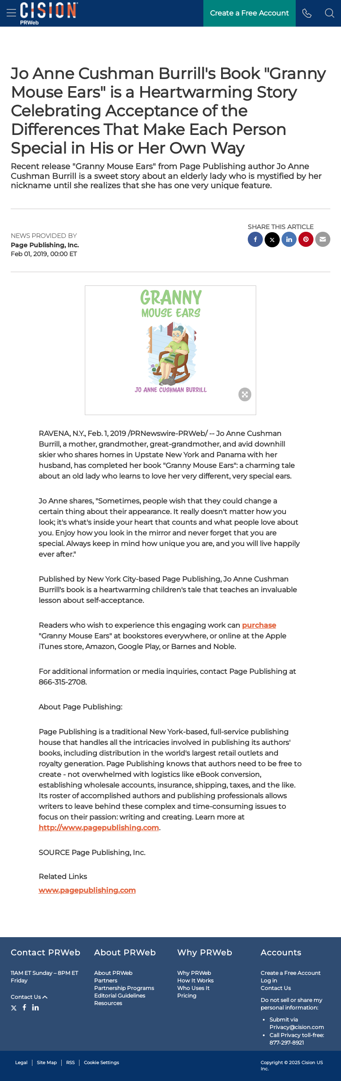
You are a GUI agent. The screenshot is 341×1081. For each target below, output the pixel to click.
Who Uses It (193, 988)
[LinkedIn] (35, 1007)
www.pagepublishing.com (87, 890)
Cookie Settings (101, 1062)
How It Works (195, 980)
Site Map (47, 1062)
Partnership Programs (124, 988)
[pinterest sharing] (305, 240)
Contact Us (29, 997)
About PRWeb (113, 973)
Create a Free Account (249, 13)
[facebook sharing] (255, 240)
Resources (108, 1003)
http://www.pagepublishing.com (99, 828)
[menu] (11, 13)
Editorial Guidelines (119, 995)
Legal (21, 1062)
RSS (70, 1062)
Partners (105, 980)
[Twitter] (15, 1007)
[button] (329, 13)
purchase (259, 625)
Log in (269, 980)
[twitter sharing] (272, 240)
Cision (308, 1062)
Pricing (186, 995)
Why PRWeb (194, 973)
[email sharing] (322, 240)
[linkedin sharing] (289, 240)
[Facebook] (24, 1007)
